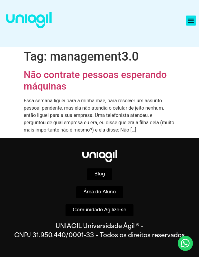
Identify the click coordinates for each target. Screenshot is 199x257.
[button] (191, 21)
